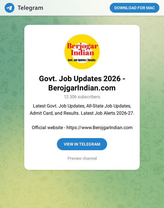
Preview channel (82, 158)
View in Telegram (82, 144)
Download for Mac (134, 7)
